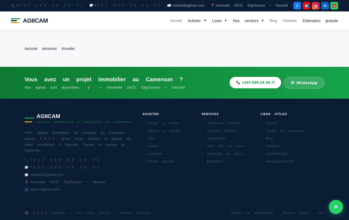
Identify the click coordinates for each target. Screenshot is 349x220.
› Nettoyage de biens (222, 154)
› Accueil (269, 123)
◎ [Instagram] (316, 6)
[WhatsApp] (334, 6)
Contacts (290, 21)
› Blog (267, 138)
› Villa (148, 138)
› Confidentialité (274, 154)
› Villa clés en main (222, 146)
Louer (217, 21)
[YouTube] (306, 6)
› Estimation (212, 161)
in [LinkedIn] (325, 6)
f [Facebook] (297, 6)
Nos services (245, 21)
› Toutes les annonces (282, 131)
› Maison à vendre (161, 131)
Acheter (194, 21)
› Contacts (270, 146)
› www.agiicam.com (277, 161)
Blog (273, 21)
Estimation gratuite (320, 21)
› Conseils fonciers (218, 131)
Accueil (176, 21)
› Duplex (151, 146)
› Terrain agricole (158, 161)
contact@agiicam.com (185, 5)
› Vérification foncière (220, 123)
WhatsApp (304, 82)
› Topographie (213, 138)
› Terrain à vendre (161, 123)
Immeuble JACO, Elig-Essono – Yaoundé (249, 5)
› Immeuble (153, 154)
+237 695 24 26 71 (47, 5)
